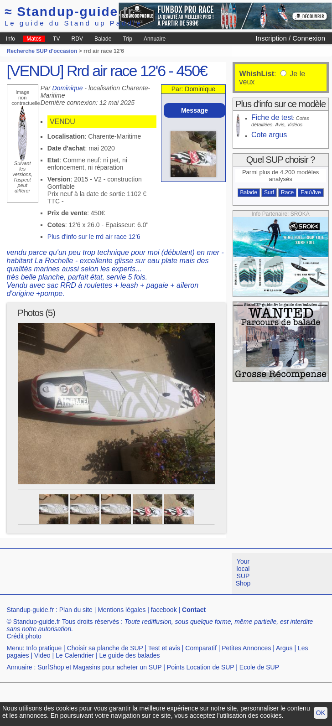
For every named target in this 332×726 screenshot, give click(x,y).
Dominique (67, 88)
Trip (127, 39)
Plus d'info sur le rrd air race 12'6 (93, 236)
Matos (34, 39)
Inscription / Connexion (290, 38)
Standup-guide (69, 12)
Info (10, 39)
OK (320, 712)
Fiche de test (272, 117)
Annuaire (155, 39)
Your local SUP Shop (243, 572)
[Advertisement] (149, 617)
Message (194, 110)
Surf (269, 192)
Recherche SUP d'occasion (42, 51)
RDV (77, 39)
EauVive (311, 192)
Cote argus (269, 135)
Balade (102, 39)
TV (56, 39)
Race (287, 192)
